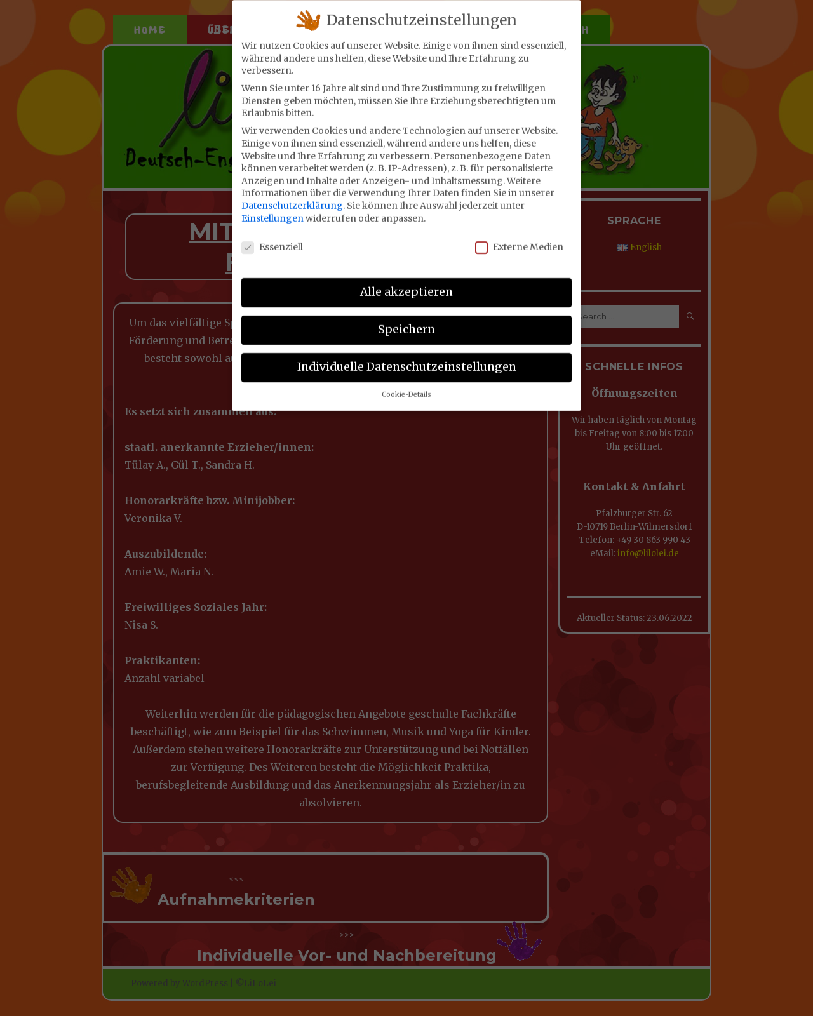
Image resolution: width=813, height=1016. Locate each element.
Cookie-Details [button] (406, 384)
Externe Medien (519, 238)
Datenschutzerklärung (292, 195)
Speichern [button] (406, 319)
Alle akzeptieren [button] (406, 283)
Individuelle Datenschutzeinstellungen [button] (406, 357)
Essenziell (272, 238)
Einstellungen (272, 208)
